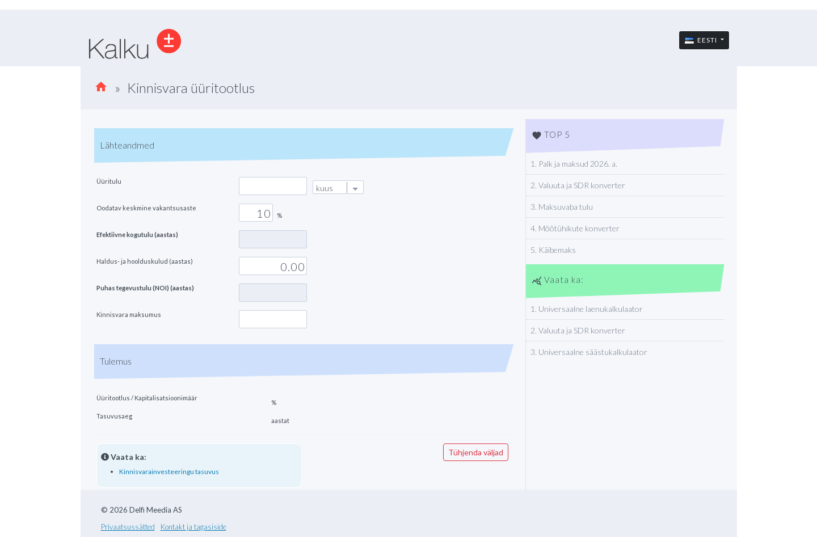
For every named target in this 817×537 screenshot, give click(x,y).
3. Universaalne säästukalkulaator (588, 352)
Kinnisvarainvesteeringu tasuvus (169, 471)
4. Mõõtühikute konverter (575, 228)
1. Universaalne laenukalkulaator (586, 309)
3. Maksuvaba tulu (561, 207)
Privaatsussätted (128, 526)
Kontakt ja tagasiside (193, 526)
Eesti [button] (702, 40)
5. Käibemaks (553, 250)
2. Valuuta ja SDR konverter (577, 185)
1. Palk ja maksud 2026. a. (573, 163)
